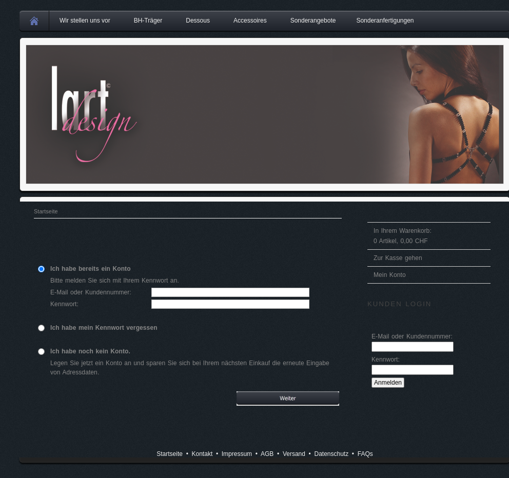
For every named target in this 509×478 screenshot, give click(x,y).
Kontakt (202, 453)
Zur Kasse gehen (398, 258)
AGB (267, 453)
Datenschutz (331, 453)
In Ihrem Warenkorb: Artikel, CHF (403, 236)
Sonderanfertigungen (385, 20)
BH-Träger (148, 20)
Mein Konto (390, 274)
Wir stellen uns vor (85, 20)
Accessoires (250, 20)
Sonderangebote (313, 20)
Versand (294, 453)
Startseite (46, 211)
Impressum (237, 453)
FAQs (365, 453)
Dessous (198, 20)
